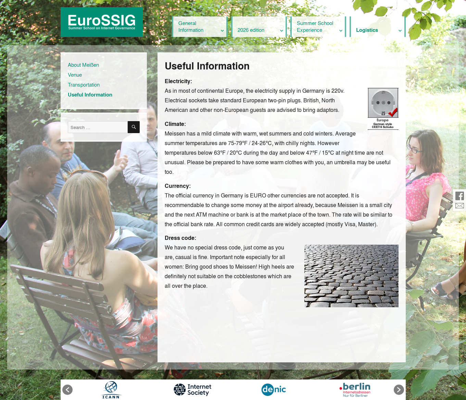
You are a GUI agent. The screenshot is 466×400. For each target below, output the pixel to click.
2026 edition (251, 30)
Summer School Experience (315, 26)
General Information (190, 26)
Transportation (84, 84)
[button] (67, 390)
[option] (111, 389)
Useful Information (90, 94)
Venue (75, 74)
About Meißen (83, 64)
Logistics (367, 30)
